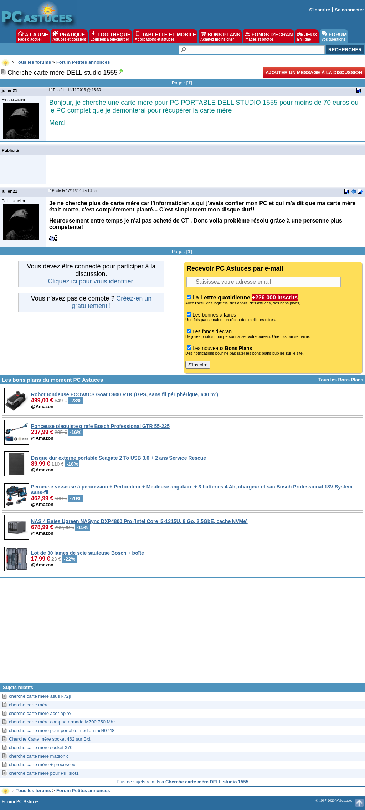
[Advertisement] (182, 633)
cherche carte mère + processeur (43, 764)
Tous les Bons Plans (340, 379)
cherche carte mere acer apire (40, 713)
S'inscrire (319, 9)
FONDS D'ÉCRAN (269, 36)
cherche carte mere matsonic (39, 756)
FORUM (334, 36)
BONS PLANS (220, 36)
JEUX (307, 36)
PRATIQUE (69, 36)
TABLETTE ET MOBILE (165, 36)
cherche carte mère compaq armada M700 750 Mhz (62, 722)
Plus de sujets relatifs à (182, 781)
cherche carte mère (29, 704)
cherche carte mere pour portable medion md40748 (61, 730)
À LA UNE (33, 36)
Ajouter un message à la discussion (314, 72)
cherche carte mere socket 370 (40, 747)
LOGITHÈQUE (110, 36)
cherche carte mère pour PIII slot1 (44, 773)
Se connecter (349, 9)
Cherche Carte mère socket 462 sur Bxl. (50, 739)
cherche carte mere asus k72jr (40, 696)
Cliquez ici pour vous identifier (90, 281)
